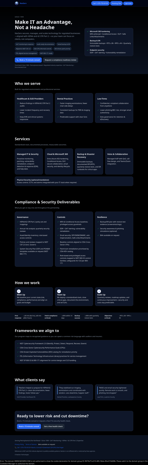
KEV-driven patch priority (62, 49)
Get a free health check (53, 426)
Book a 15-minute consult (29, 426)
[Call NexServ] (100, 3)
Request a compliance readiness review (60, 60)
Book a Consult (36, 447)
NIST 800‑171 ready (46, 53)
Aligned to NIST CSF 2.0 (23, 49)
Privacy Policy (19, 444)
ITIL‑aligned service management (26, 53)
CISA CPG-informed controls (42, 49)
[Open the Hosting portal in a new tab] (116, 3)
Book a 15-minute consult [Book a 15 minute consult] (28, 60)
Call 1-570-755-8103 (23, 447)
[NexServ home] (21, 3)
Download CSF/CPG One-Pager (53, 447)
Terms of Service (31, 444)
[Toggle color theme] (128, 3)
